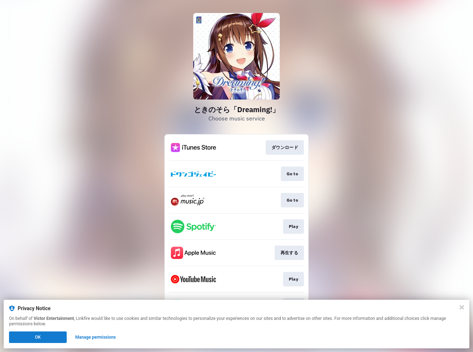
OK (38, 337)
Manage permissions (95, 337)
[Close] (462, 307)
